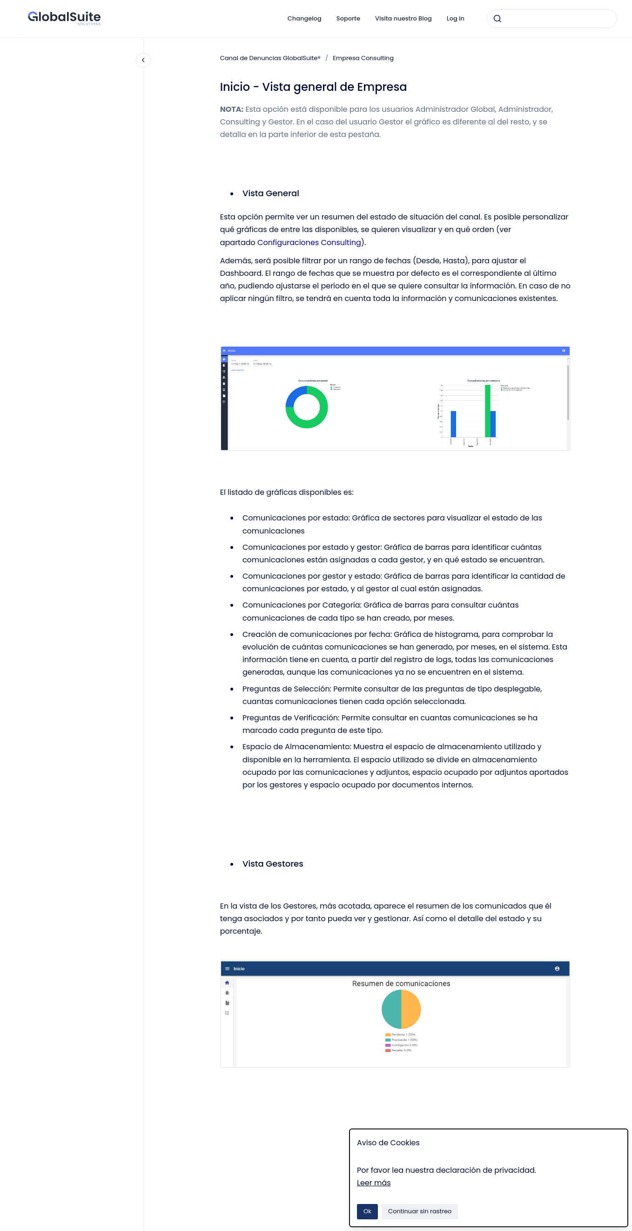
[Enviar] (497, 18)
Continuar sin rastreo (420, 1211)
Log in (455, 18)
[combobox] (552, 18)
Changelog (305, 18)
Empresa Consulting (363, 58)
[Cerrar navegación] (143, 60)
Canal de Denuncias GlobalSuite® (270, 58)
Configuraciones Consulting (309, 242)
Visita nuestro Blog (403, 18)
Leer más (374, 1182)
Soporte (348, 18)
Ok (367, 1211)
